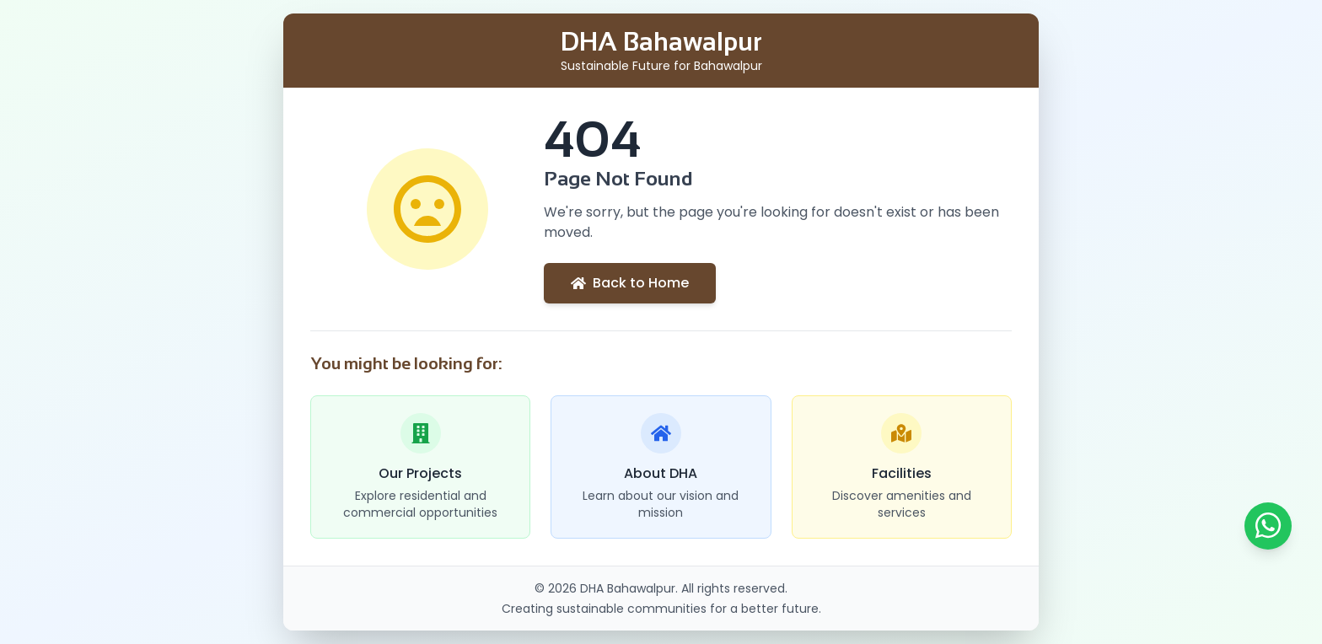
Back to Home (630, 282)
